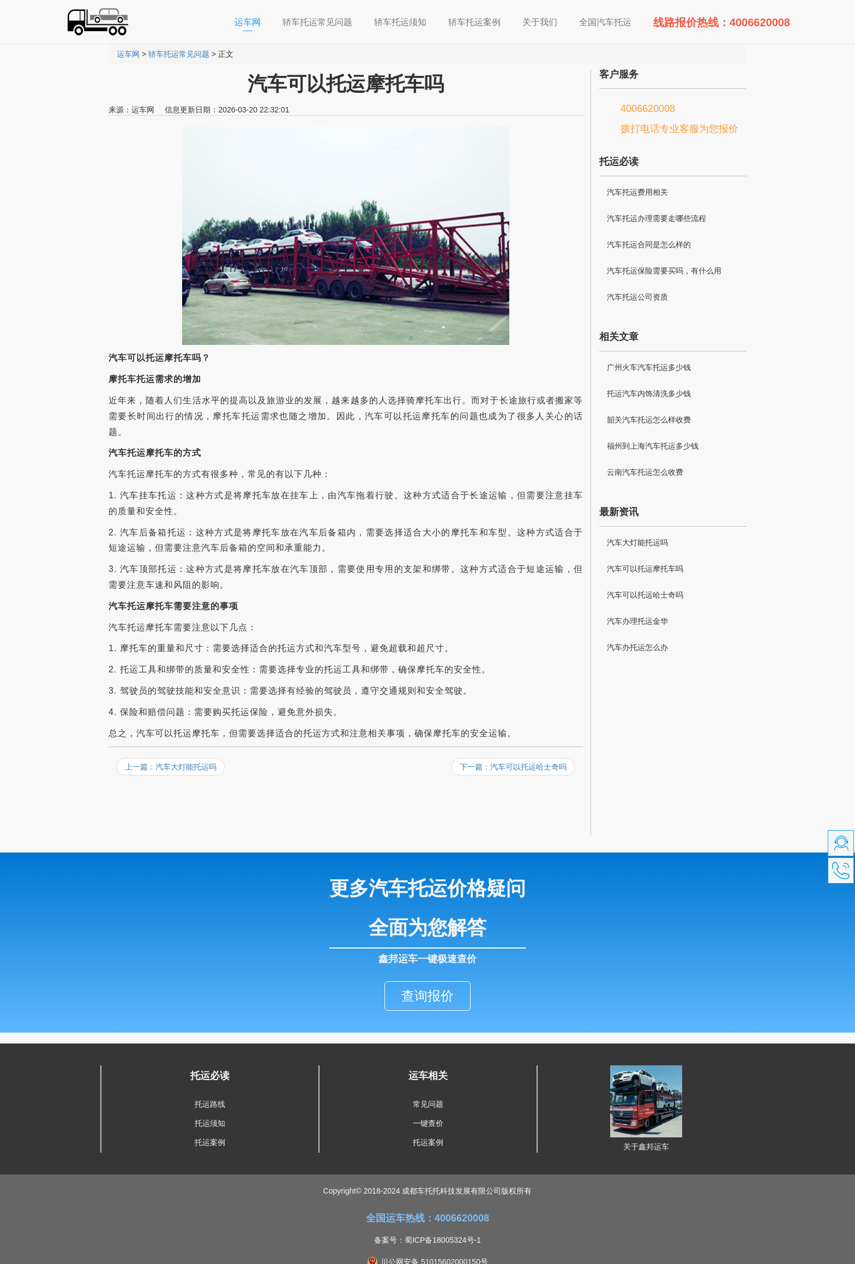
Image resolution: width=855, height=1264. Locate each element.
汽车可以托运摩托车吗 (645, 568)
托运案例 (210, 1117)
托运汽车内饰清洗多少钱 (649, 393)
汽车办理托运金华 (637, 621)
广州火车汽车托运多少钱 (649, 367)
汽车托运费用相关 (637, 192)
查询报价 (427, 971)
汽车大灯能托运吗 (637, 542)
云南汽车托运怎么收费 (645, 472)
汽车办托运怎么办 (637, 647)
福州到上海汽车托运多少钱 (653, 446)
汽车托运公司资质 (637, 297)
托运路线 (210, 1079)
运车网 (253, 21)
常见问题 (428, 1079)
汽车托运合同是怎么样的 (649, 244)
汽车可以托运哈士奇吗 (645, 595)
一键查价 (428, 1098)
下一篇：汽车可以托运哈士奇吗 (513, 766)
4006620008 (648, 108)
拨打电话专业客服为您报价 (679, 128)
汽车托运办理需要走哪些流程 (656, 218)
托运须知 (210, 1098)
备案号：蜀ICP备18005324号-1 (427, 1215)
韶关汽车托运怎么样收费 (649, 419)
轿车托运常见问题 (178, 54)
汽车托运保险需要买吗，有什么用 (664, 270)
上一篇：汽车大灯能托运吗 (170, 766)
